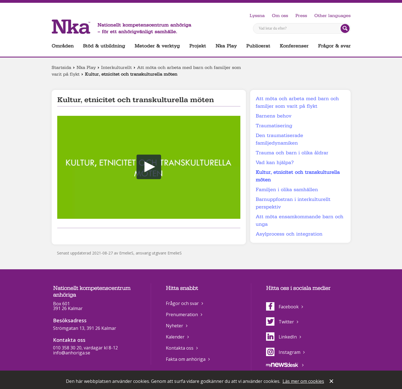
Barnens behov (273, 116)
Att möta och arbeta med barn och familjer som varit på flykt (297, 102)
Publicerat (258, 46)
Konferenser (294, 46)
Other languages (332, 15)
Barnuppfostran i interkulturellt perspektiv (293, 203)
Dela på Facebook (60, 235)
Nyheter (174, 326)
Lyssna (257, 15)
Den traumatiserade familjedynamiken (279, 139)
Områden (63, 46)
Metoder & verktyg (157, 46)
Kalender (175, 337)
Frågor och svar (182, 303)
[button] (149, 167)
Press (301, 15)
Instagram (283, 352)
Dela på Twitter (69, 235)
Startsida (61, 67)
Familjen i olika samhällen (287, 190)
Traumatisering (274, 126)
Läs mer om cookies (303, 381)
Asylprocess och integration (289, 234)
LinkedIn (281, 337)
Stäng (331, 381)
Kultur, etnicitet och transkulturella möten (298, 176)
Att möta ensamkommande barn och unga (299, 220)
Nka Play (226, 46)
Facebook (282, 307)
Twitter (280, 322)
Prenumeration (182, 314)
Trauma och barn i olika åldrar (292, 153)
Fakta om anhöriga (185, 359)
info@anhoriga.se (71, 353)
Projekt (197, 46)
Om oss (280, 15)
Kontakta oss (179, 348)
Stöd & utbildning (104, 46)
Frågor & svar (334, 46)
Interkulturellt (116, 67)
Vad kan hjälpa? (275, 162)
